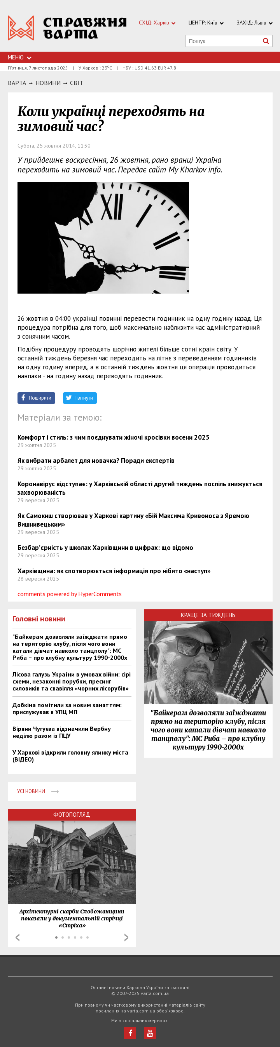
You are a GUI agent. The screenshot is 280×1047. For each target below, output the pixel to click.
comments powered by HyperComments (70, 594)
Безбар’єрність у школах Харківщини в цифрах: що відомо (105, 547)
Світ (76, 83)
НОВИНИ (48, 83)
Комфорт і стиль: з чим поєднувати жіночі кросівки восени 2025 (114, 437)
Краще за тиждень (208, 615)
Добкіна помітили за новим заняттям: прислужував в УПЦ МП (67, 708)
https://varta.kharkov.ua (67, 30)
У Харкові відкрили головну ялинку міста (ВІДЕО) (70, 755)
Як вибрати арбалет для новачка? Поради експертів (96, 460)
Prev (17, 937)
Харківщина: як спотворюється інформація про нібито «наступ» (114, 571)
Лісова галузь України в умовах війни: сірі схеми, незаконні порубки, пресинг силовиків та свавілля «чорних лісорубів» (71, 681)
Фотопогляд (71, 814)
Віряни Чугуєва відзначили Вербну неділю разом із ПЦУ (61, 732)
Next (126, 937)
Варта (17, 83)
